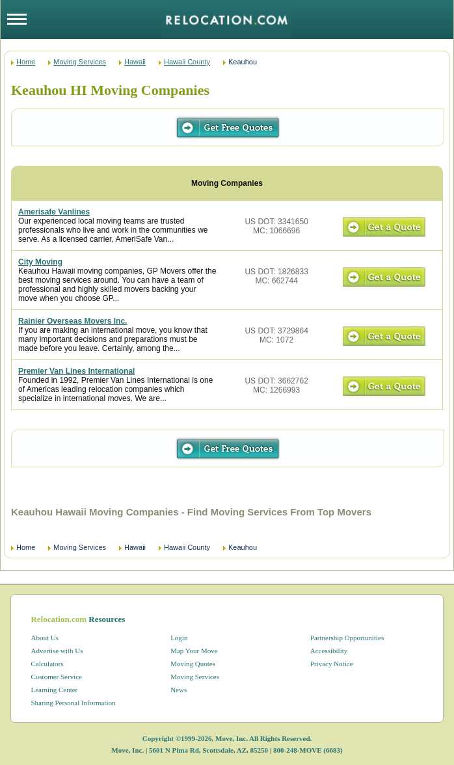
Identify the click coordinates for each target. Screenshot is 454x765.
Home (25, 62)
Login (178, 638)
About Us (44, 638)
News (178, 690)
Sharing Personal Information (73, 703)
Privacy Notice (331, 664)
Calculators (47, 664)
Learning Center (54, 690)
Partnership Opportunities (347, 638)
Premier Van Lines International (76, 371)
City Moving (40, 261)
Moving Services (79, 62)
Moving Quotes (192, 664)
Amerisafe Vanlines (54, 211)
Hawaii (135, 62)
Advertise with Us (57, 651)
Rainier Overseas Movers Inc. (72, 321)
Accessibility (328, 651)
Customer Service (56, 677)
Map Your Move (193, 651)
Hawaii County (187, 62)
